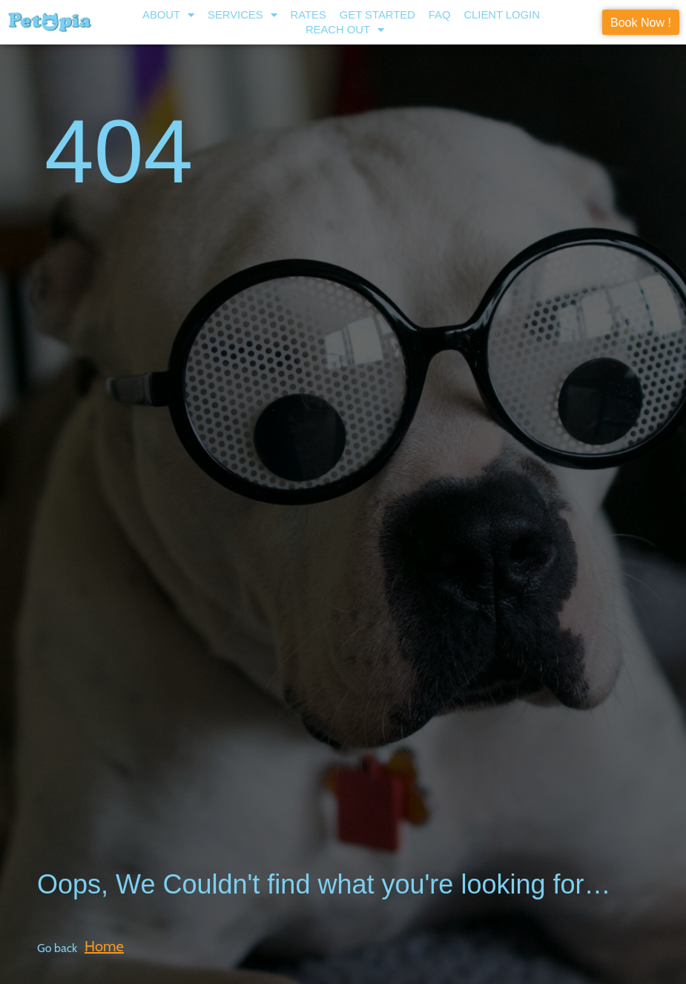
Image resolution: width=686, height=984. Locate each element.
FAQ (440, 15)
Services (242, 14)
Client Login (502, 15)
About (168, 14)
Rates (308, 15)
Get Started (377, 15)
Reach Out (345, 29)
